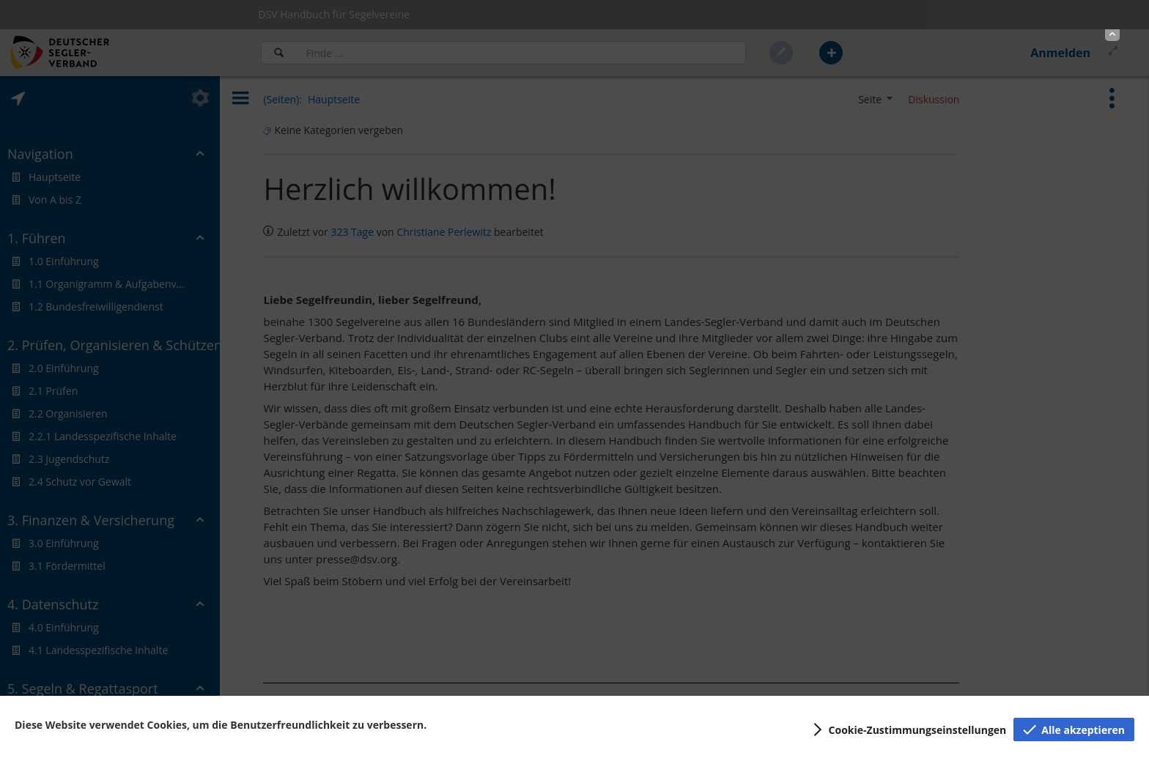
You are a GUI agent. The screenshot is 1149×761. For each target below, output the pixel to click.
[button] (1112, 35)
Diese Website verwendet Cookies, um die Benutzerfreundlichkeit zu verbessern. (220, 725)
